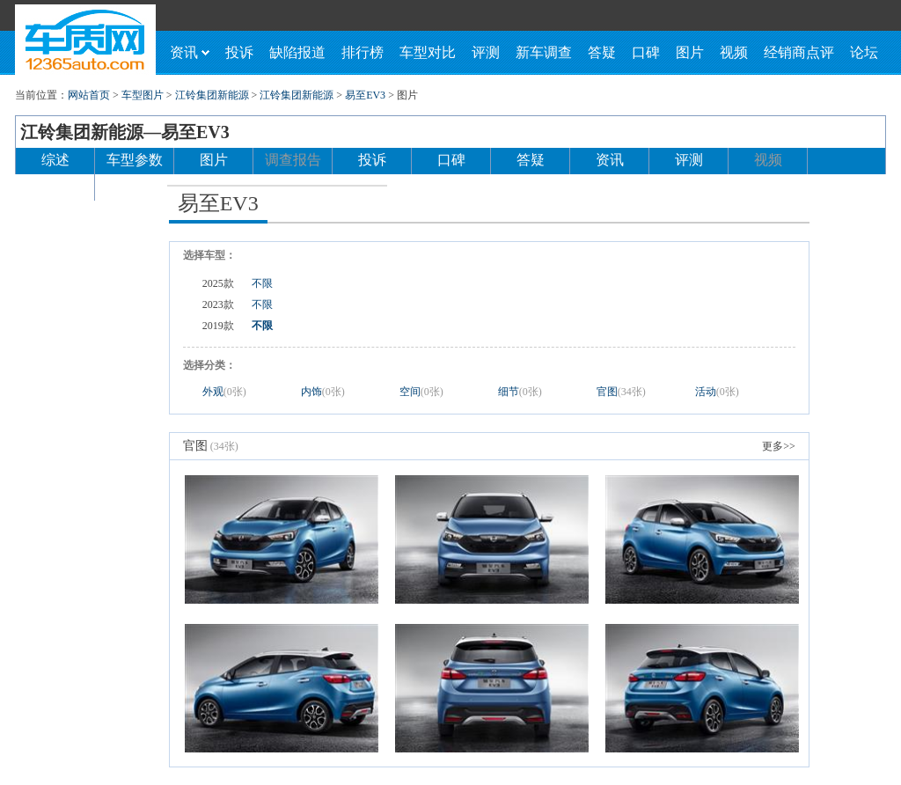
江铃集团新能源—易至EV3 (125, 132)
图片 (690, 52)
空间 (421, 391)
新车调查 (544, 52)
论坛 (864, 52)
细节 (520, 391)
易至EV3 (365, 95)
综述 (55, 159)
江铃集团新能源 (212, 95)
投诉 (239, 52)
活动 (717, 391)
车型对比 (427, 52)
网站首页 (89, 95)
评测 (486, 52)
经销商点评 (799, 52)
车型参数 (134, 159)
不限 (262, 283)
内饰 (323, 391)
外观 (224, 391)
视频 (734, 52)
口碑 (646, 52)
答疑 (602, 52)
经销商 (55, 186)
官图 (621, 391)
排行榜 (362, 52)
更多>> (778, 446)
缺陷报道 (297, 52)
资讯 (189, 52)
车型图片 (142, 95)
